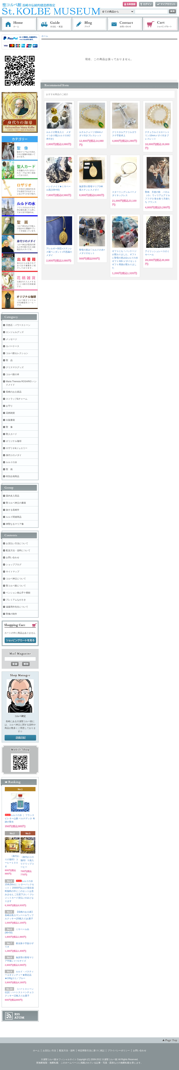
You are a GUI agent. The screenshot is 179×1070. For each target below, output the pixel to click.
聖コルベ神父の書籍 (16, 503)
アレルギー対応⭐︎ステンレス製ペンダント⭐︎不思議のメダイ (59, 252)
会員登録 (130, 4)
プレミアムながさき (16, 599)
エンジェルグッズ (15, 332)
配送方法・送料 (67, 1050)
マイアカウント (166, 4)
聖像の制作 (11, 614)
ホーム (19, 24)
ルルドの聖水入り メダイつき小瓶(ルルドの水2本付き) (58, 135)
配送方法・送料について (18, 550)
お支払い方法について (17, 543)
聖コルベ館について (16, 585)
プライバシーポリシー (119, 1050)
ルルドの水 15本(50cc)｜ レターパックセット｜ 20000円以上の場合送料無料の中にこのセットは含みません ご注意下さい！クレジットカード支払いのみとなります (19, 891)
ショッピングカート (160, 24)
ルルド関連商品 (13, 517)
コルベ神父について (16, 578)
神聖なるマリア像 (15, 524)
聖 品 (9, 360)
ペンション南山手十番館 (18, 592)
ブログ (89, 24)
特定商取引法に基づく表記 (91, 1050)
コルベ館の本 (12, 374)
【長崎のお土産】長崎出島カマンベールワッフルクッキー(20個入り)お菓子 (19, 915)
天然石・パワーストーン (18, 325)
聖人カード (11, 434)
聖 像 (9, 427)
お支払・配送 (54, 24)
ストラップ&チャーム (16, 399)
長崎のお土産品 (13, 392)
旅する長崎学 (12, 510)
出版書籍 (10, 420)
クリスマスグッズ (15, 367)
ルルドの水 (11, 462)
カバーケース (12, 346)
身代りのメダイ (13, 455)
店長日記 (20, 738)
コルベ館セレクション (17, 353)
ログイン (146, 4)
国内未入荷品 (12, 496)
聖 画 (9, 469)
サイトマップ (12, 571)
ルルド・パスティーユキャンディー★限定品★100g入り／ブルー (19, 975)
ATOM (19, 1017)
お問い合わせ (125, 24)
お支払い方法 (49, 1050)
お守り (9, 406)
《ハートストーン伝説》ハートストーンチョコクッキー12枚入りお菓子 (19, 992)
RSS (17, 1014)
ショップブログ (13, 564)
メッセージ (11, 339)
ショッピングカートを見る (20, 640)
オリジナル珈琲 (13, 441)
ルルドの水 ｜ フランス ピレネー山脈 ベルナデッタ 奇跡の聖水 (20, 818)
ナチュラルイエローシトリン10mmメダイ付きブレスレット (157, 135)
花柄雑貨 (10, 413)
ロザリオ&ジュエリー (16, 448)
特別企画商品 (12, 476)
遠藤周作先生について (17, 607)
